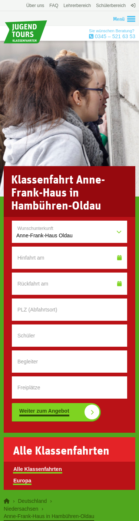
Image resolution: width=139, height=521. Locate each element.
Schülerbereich (111, 5)
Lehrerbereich (77, 5)
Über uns (35, 5)
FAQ (53, 5)
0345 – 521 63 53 (114, 36)
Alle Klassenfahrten (37, 469)
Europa (22, 481)
